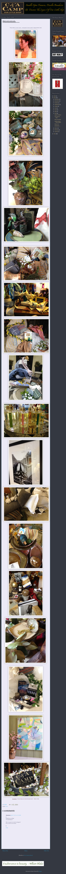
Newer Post (5, 851)
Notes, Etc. (57, 124)
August (56, 106)
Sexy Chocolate (58, 119)
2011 (55, 133)
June (56, 109)
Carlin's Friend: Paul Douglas (58, 122)
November (57, 101)
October (56, 102)
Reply (7, 827)
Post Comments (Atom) (28, 855)
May (56, 111)
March (56, 128)
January (56, 131)
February (57, 129)
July (56, 108)
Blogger (40, 871)
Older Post (46, 851)
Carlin (6, 806)
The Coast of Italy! (57, 117)
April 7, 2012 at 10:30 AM (16, 815)
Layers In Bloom (58, 114)
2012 (55, 97)
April (56, 113)
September (57, 104)
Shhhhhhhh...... (58, 125)
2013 (55, 96)
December (57, 99)
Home (25, 851)
